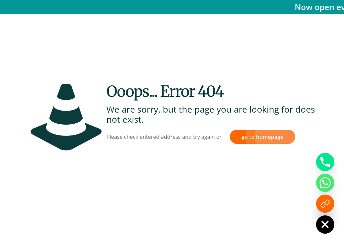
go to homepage (263, 136)
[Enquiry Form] (325, 204)
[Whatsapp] (325, 183)
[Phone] (325, 162)
